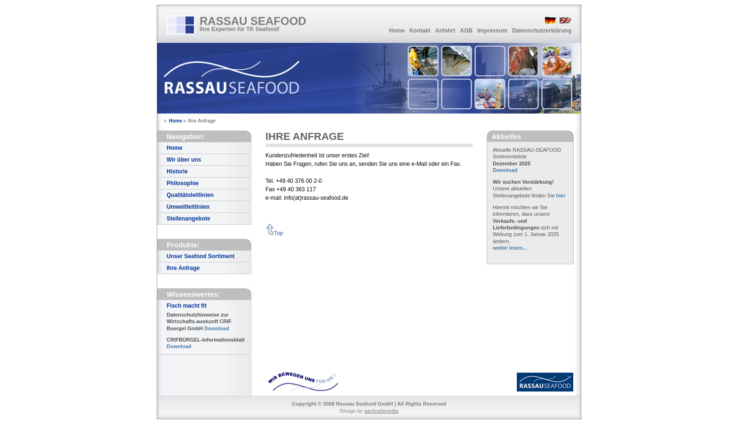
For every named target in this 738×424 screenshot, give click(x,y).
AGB (466, 30)
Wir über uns (184, 159)
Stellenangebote (188, 218)
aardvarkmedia (381, 411)
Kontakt (420, 30)
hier (561, 195)
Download (216, 328)
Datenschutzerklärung (541, 30)
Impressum (492, 30)
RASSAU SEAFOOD (253, 21)
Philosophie (183, 183)
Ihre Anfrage (183, 268)
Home (397, 30)
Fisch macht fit (187, 305)
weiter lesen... (510, 248)
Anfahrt (445, 30)
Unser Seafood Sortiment (200, 256)
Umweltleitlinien (188, 207)
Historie (177, 171)
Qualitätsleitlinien (190, 195)
